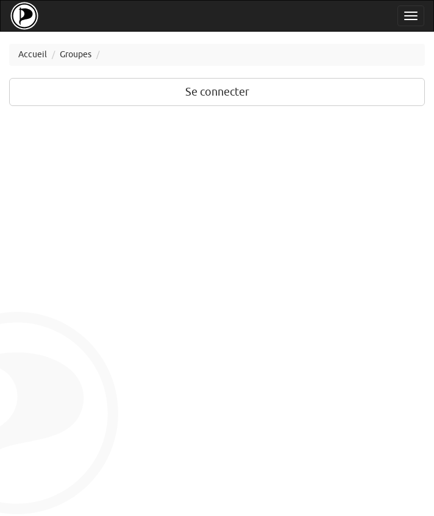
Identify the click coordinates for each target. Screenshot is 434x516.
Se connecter (217, 92)
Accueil (32, 54)
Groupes (75, 54)
